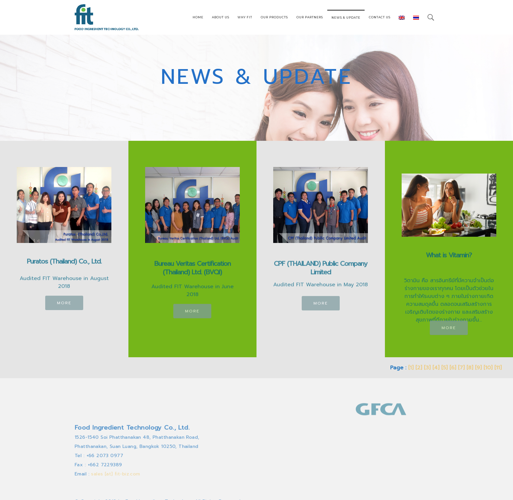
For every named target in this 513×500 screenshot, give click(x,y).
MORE (64, 306)
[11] (498, 368)
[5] (444, 368)
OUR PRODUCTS (274, 17)
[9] (478, 368)
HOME (198, 17)
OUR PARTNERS (309, 17)
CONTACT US (379, 17)
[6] (452, 368)
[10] (488, 368)
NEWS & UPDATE (346, 17)
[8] (469, 368)
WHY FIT (245, 17)
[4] (435, 368)
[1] (410, 368)
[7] (461, 368)
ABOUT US (220, 17)
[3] (427, 368)
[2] (418, 368)
